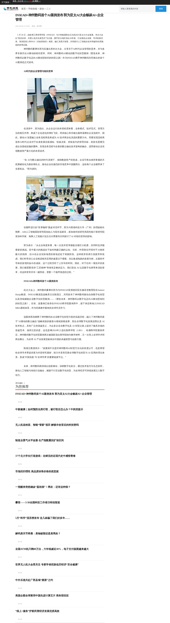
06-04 (20, 433)
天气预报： (6, 2)
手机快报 (32, 9)
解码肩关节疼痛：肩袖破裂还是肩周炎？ (37, 533)
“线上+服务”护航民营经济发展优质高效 (37, 611)
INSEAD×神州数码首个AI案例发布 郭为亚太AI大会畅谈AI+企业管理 (53, 393)
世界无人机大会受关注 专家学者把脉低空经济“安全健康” (47, 564)
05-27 (20, 557)
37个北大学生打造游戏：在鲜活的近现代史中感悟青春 (45, 456)
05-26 (20, 573)
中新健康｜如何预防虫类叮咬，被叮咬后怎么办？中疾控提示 (49, 409)
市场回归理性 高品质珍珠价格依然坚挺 (37, 471)
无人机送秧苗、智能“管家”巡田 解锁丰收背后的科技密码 (47, 424)
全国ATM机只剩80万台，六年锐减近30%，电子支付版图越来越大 (52, 549)
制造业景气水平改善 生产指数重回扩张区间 (39, 440)
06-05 (20, 417)
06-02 (20, 464)
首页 (23, 9)
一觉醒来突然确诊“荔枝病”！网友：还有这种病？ (43, 487)
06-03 (20, 448)
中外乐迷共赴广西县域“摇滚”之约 (34, 580)
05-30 (20, 526)
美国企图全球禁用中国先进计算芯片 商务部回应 (42, 595)
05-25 (20, 588)
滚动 (41, 9)
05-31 (20, 495)
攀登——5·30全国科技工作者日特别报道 (37, 502)
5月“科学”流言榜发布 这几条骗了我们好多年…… (42, 518)
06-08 (20, 402)
